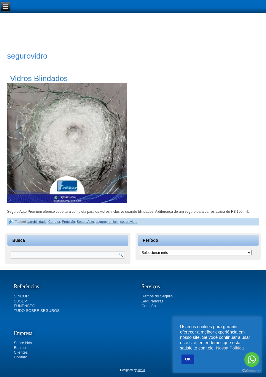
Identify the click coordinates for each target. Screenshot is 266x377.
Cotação (148, 306)
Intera (141, 370)
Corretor (54, 221)
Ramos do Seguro (157, 296)
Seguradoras (152, 301)
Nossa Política (230, 348)
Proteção (68, 221)
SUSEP (20, 301)
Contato (21, 357)
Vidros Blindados (39, 78)
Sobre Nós (23, 343)
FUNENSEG (24, 306)
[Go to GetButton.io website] (251, 371)
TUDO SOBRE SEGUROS (37, 310)
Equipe (20, 347)
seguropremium (107, 221)
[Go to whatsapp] (251, 359)
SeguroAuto (85, 221)
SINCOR (21, 296)
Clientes (21, 352)
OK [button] (188, 359)
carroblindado (37, 221)
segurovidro (128, 221)
